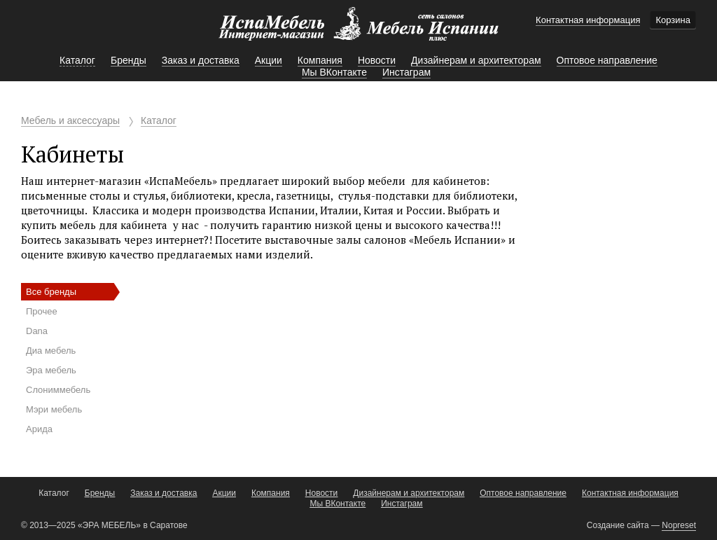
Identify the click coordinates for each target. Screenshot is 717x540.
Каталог (158, 120)
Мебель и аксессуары (70, 120)
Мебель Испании (358, 31)
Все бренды (51, 291)
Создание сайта (618, 525)
